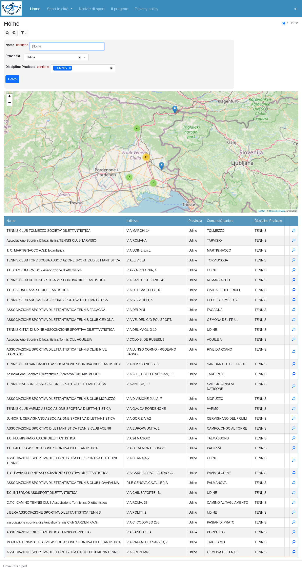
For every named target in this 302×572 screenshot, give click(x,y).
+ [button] (9, 97)
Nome (9, 45)
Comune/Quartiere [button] (220, 220)
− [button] (9, 103)
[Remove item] (70, 68)
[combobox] (56, 57)
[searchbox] (74, 68)
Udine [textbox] (31, 57)
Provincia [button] (195, 220)
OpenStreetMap (277, 211)
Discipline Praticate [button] (268, 220)
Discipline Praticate (20, 66)
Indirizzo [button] (132, 220)
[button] (60, 8)
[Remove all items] (79, 57)
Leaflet (261, 211)
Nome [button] (11, 220)
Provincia (12, 56)
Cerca (12, 79)
